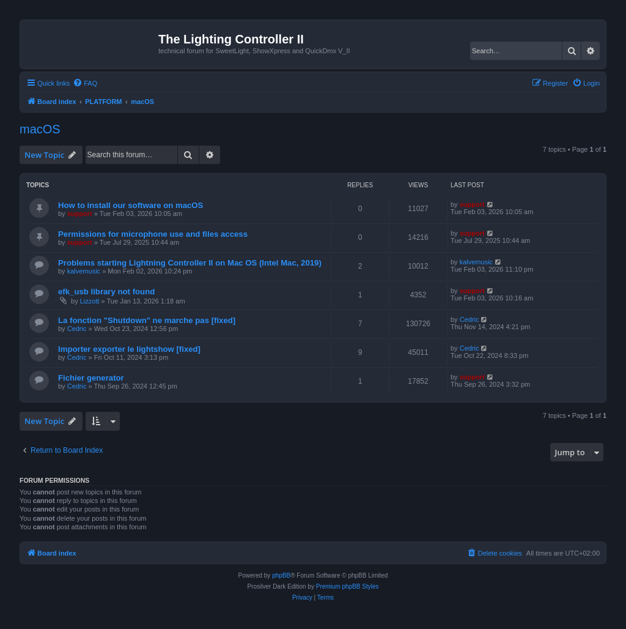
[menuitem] (85, 83)
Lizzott (90, 301)
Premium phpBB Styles (347, 586)
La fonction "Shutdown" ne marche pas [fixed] (146, 320)
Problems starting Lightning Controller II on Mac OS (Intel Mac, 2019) (190, 262)
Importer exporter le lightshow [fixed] (129, 349)
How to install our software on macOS (130, 205)
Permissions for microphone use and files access (153, 234)
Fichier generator (91, 377)
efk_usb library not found (106, 291)
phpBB (281, 575)
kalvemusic (83, 271)
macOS (40, 129)
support (79, 213)
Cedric (77, 328)
